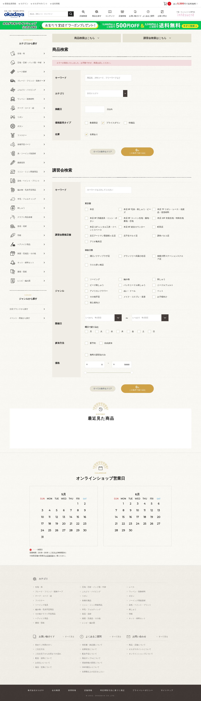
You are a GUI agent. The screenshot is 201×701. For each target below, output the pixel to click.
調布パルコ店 (163, 236)
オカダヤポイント (40, 4)
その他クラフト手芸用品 (45, 614)
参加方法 (59, 343)
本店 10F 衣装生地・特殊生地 (170, 218)
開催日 (58, 323)
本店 (92, 209)
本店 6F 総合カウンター (134, 227)
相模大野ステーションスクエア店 (170, 257)
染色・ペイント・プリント (140, 605)
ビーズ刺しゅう (97, 285)
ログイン (24, 4)
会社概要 (56, 690)
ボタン (131, 596)
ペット (160, 291)
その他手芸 (95, 297)
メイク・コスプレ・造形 (134, 297)
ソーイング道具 (41, 605)
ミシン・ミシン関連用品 (92, 605)
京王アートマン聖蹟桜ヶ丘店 (103, 236)
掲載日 (58, 109)
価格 (57, 363)
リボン (85, 596)
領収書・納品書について (92, 645)
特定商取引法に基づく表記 (112, 690)
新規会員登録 (10, 4)
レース (131, 587)
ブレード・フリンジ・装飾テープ (49, 591)
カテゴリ (59, 93)
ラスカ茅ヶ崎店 (97, 265)
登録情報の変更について (92, 663)
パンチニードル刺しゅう (134, 285)
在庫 (57, 134)
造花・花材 (86, 614)
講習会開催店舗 (63, 235)
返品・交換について (43, 667)
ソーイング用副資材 (137, 600)
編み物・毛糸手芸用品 (44, 609)
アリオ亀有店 (96, 241)
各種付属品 (86, 600)
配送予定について (89, 654)
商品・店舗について (137, 645)
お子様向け (162, 297)
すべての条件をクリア (102, 152)
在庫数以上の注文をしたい (93, 672)
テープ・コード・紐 (43, 596)
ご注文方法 (39, 649)
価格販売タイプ (63, 122)
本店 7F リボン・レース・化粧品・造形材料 (171, 210)
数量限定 (94, 123)
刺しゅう (161, 279)
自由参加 (108, 343)
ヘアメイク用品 (41, 618)
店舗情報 (50, 556)
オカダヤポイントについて (140, 649)
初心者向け (95, 302)
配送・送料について (43, 658)
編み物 (127, 279)
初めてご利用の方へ (43, 645)
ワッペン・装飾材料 (137, 591)
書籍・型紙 (39, 623)
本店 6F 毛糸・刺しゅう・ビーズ (137, 210)
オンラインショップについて (141, 654)
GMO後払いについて (90, 667)
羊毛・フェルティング (91, 609)
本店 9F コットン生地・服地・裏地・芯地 (137, 219)
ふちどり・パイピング (91, 591)
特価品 (132, 123)
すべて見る (69, 637)
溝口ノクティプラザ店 (100, 256)
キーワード (60, 78)
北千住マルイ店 (131, 236)
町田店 (160, 227)
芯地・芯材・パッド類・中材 (94, 587)
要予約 (93, 343)
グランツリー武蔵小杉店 (134, 256)
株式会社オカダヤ (36, 690)
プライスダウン (113, 123)
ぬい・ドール (130, 291)
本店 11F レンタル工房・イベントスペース (103, 228)
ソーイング (95, 279)
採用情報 (72, 690)
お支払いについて (42, 663)
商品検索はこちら (86, 38)
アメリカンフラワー (99, 291)
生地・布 (39, 587)
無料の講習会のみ (98, 355)
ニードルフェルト (165, 285)
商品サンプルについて (91, 658)
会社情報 (56, 4)
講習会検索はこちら (157, 38)
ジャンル (59, 291)
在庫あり (94, 134)
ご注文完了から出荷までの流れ (48, 654)
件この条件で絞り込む (137, 151)
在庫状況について (89, 649)
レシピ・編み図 (88, 623)
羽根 (131, 614)
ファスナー (39, 600)
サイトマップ (167, 690)
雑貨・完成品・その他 (91, 618)
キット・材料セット (137, 618)
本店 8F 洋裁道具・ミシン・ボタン (103, 219)
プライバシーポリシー (143, 690)
